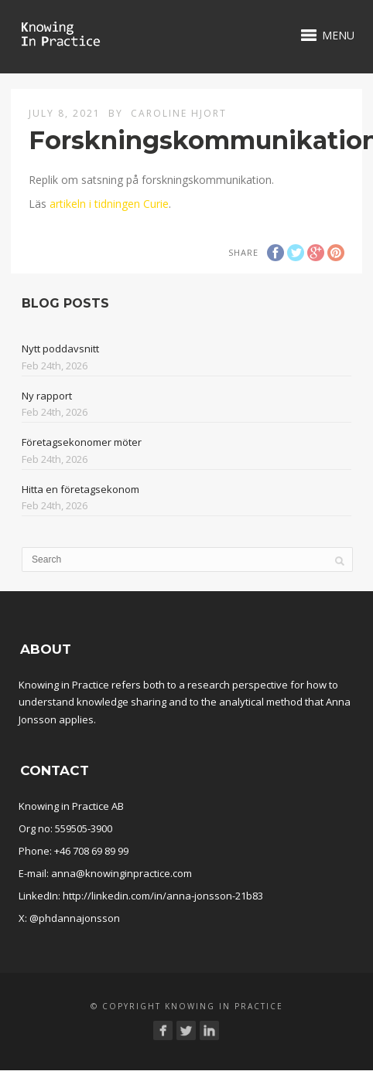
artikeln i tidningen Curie (109, 203)
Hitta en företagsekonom (80, 489)
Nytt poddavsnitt (60, 348)
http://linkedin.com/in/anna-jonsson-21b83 (163, 896)
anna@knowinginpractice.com (121, 873)
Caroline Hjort (179, 113)
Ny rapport (47, 396)
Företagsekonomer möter (82, 442)
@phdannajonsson (74, 918)
